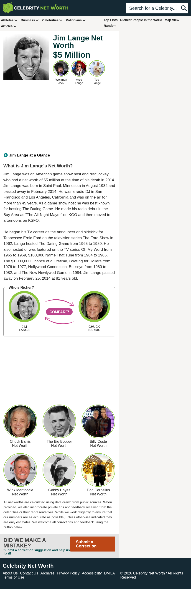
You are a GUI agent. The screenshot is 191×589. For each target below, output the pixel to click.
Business (30, 20)
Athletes (9, 20)
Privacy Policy (68, 573)
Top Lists (111, 20)
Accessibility (92, 573)
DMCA (109, 573)
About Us (10, 573)
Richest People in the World (141, 20)
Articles (9, 26)
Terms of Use (13, 577)
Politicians (76, 20)
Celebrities (52, 20)
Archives (47, 573)
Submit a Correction (86, 544)
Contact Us (29, 573)
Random (110, 25)
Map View (172, 20)
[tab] (59, 155)
